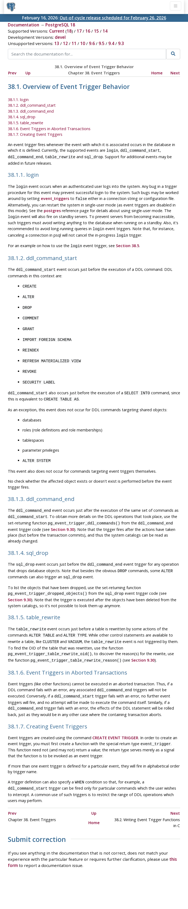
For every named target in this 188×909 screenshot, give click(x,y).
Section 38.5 (127, 241)
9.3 (121, 43)
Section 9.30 (62, 516)
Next (175, 72)
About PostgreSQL (113, 889)
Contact (144, 889)
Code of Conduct (72, 889)
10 (82, 43)
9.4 (111, 43)
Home (157, 72)
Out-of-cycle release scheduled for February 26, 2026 (113, 17)
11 (74, 43)
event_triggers (55, 196)
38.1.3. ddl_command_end (31, 111)
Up (28, 72)
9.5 (102, 43)
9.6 (92, 43)
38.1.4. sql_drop (21, 116)
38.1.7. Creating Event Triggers (35, 134)
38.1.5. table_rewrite (25, 122)
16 (87, 31)
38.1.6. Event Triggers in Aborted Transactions (49, 128)
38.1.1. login (18, 99)
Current (56, 31)
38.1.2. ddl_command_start (32, 105)
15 (96, 31)
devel (60, 37)
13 (56, 43)
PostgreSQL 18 (60, 24)
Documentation (23, 24)
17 (79, 31)
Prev (12, 72)
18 (69, 31)
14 (105, 31)
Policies (43, 889)
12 (65, 43)
